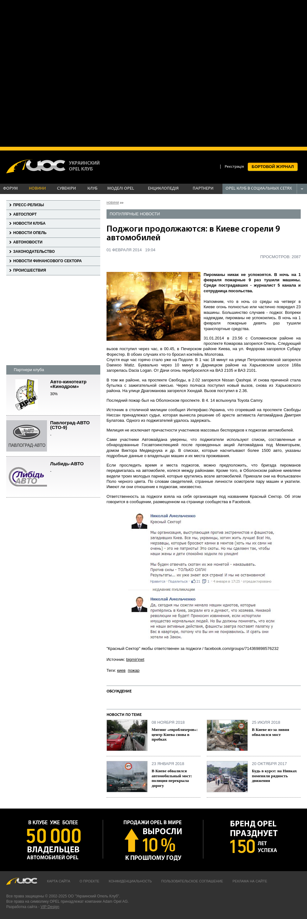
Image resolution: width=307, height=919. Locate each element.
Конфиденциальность (130, 881)
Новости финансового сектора (47, 261)
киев (121, 670)
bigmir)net (135, 659)
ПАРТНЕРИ (203, 188)
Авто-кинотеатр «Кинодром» (75, 388)
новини (113, 202)
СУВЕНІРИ (66, 188)
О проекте (89, 881)
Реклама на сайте (249, 881)
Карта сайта (58, 881)
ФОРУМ (10, 188)
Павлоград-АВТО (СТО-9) (75, 429)
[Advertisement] (73, 73)
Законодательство (34, 251)
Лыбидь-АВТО (75, 467)
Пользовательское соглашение (192, 881)
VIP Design (49, 907)
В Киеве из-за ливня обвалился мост (270, 732)
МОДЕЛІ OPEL (120, 188)
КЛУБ (92, 188)
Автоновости (27, 242)
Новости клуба (29, 223)
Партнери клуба (29, 369)
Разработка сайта (21, 907)
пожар (133, 670)
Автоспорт (25, 214)
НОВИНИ (37, 188)
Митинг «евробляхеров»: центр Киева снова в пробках (175, 734)
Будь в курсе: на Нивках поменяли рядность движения (274, 775)
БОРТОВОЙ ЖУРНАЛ (273, 166)
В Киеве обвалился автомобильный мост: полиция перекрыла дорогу (172, 778)
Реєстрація (234, 167)
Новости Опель (29, 233)
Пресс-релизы (28, 205)
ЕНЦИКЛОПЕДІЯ (163, 188)
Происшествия (29, 270)
